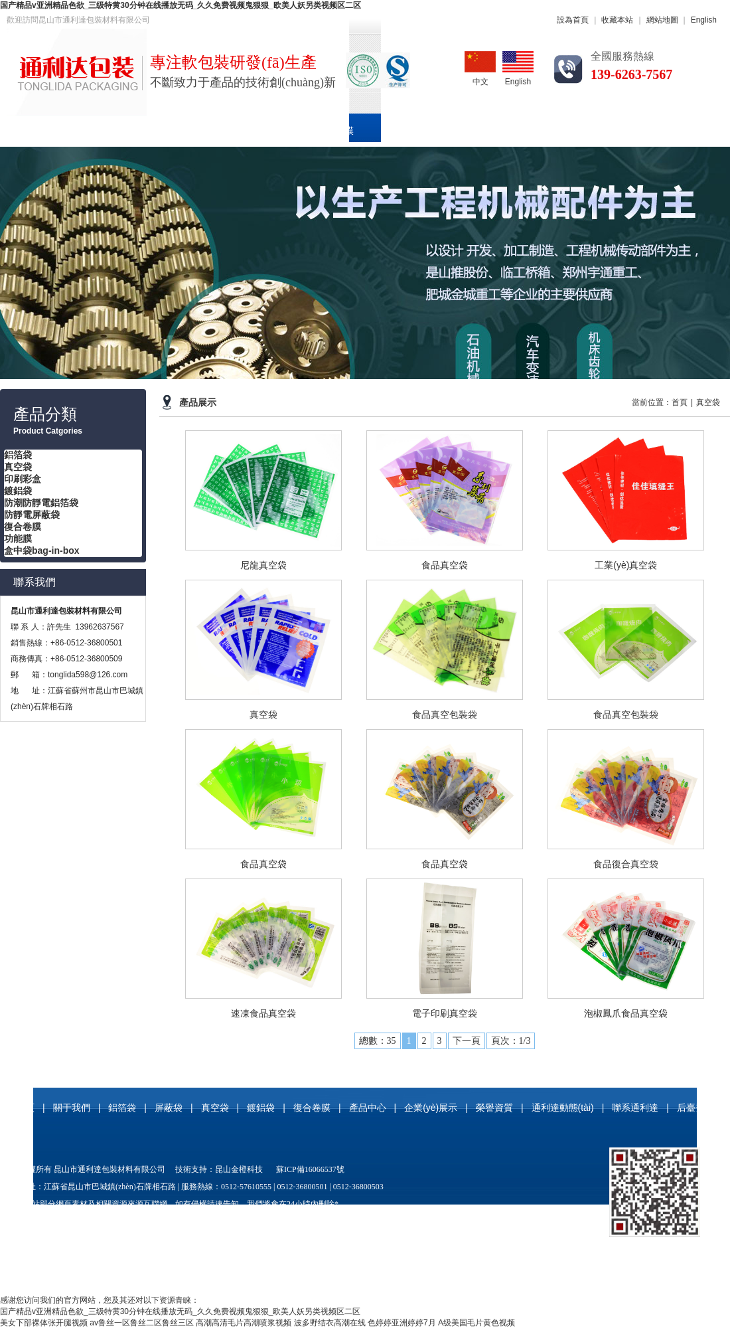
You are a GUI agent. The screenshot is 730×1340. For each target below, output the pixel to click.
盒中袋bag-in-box (42, 550)
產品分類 (45, 414)
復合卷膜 (335, 131)
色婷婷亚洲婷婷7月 (402, 1322)
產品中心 (402, 131)
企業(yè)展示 (478, 131)
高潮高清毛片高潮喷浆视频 (243, 1322)
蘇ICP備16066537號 (310, 1169)
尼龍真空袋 (230, 1221)
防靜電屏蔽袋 (32, 514)
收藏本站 (617, 20)
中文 (480, 68)
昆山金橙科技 (239, 1169)
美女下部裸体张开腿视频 (44, 1322)
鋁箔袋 (146, 131)
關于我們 (83, 131)
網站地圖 (662, 20)
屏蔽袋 (169, 1107)
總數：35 (377, 1041)
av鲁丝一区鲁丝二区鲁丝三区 (142, 1322)
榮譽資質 (553, 131)
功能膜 (18, 538)
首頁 (24, 131)
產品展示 (197, 403)
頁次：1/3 (511, 1041)
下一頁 (466, 1041)
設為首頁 (573, 20)
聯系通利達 (635, 1107)
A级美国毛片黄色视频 (476, 1322)
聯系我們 (34, 582)
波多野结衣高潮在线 (330, 1322)
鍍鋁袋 (18, 490)
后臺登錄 (695, 1107)
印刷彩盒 (267, 131)
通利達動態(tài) (633, 131)
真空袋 (204, 131)
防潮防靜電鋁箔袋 (41, 502)
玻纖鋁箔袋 (415, 1221)
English (704, 20)
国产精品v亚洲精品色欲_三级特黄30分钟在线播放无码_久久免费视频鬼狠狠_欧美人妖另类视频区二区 (180, 5)
